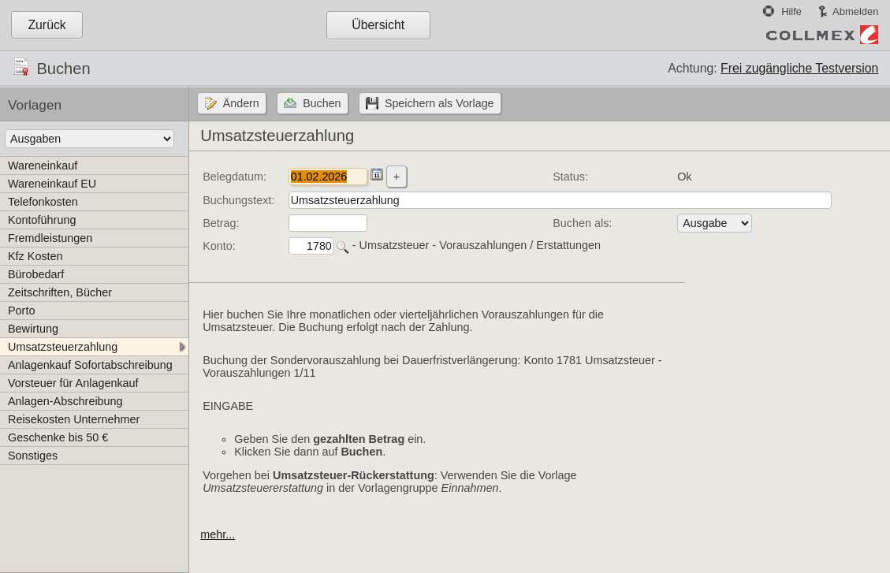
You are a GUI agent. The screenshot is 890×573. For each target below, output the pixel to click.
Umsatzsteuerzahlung (62, 346)
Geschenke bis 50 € (58, 437)
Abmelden (855, 11)
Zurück (46, 25)
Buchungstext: (238, 200)
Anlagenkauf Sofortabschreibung (90, 365)
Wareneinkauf (42, 165)
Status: (570, 176)
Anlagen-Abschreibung (65, 401)
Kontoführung (42, 220)
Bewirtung (33, 328)
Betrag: (221, 223)
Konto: (219, 246)
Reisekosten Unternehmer (74, 419)
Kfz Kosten (35, 256)
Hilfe (791, 11)
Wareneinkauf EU (52, 183)
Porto (21, 310)
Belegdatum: (234, 176)
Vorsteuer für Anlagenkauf (73, 383)
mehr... (217, 534)
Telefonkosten (43, 201)
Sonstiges (33, 455)
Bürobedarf (36, 274)
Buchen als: (582, 223)
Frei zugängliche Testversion (799, 68)
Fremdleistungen (50, 238)
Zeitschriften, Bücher (60, 292)
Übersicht (378, 25)
